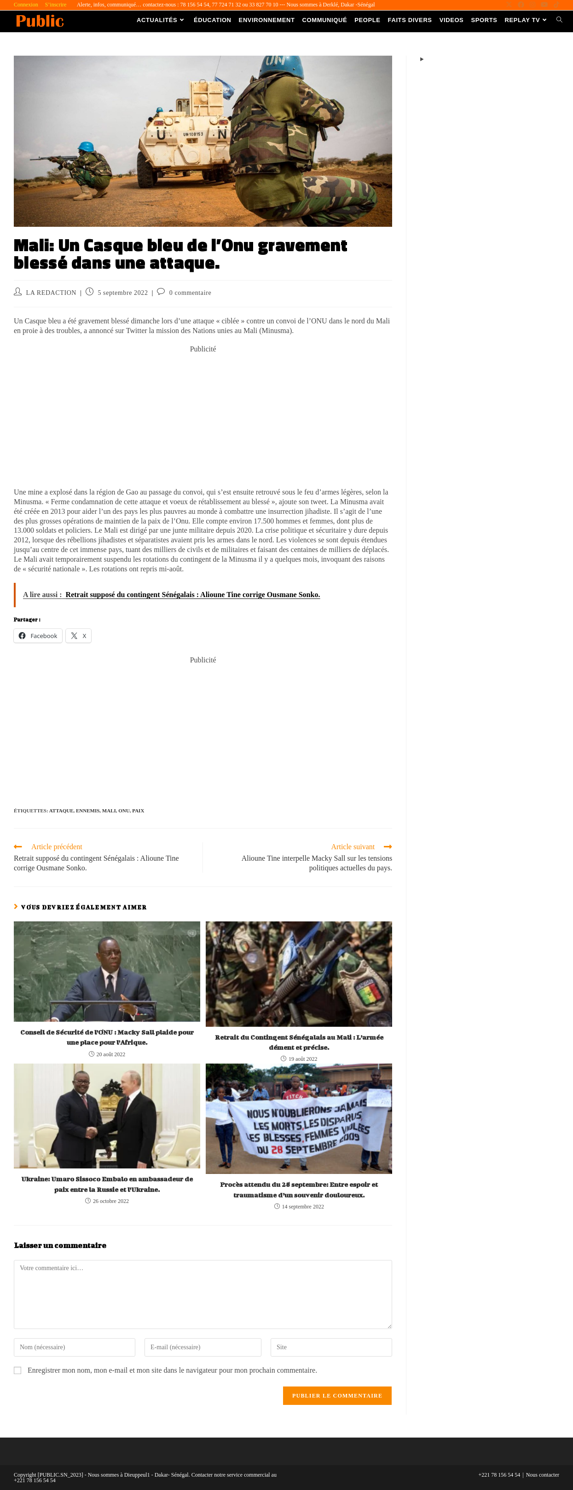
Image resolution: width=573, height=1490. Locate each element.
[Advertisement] (203, 418)
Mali (109, 810)
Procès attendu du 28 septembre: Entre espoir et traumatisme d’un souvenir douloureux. (299, 1189)
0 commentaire (190, 292)
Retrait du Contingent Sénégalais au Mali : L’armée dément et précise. (299, 1042)
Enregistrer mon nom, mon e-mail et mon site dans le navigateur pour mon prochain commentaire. (172, 1370)
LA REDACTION (51, 292)
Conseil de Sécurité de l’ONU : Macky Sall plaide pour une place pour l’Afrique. (107, 1037)
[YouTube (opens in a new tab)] (544, 5)
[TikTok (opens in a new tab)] (555, 5)
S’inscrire (56, 4)
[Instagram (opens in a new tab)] (532, 5)
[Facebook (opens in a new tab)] (521, 5)
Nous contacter (542, 1475)
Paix (138, 810)
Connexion (26, 4)
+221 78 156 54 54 (500, 1475)
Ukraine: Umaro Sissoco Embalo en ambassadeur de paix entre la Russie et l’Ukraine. (107, 1184)
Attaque (61, 810)
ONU (123, 810)
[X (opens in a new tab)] (509, 5)
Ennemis (87, 810)
